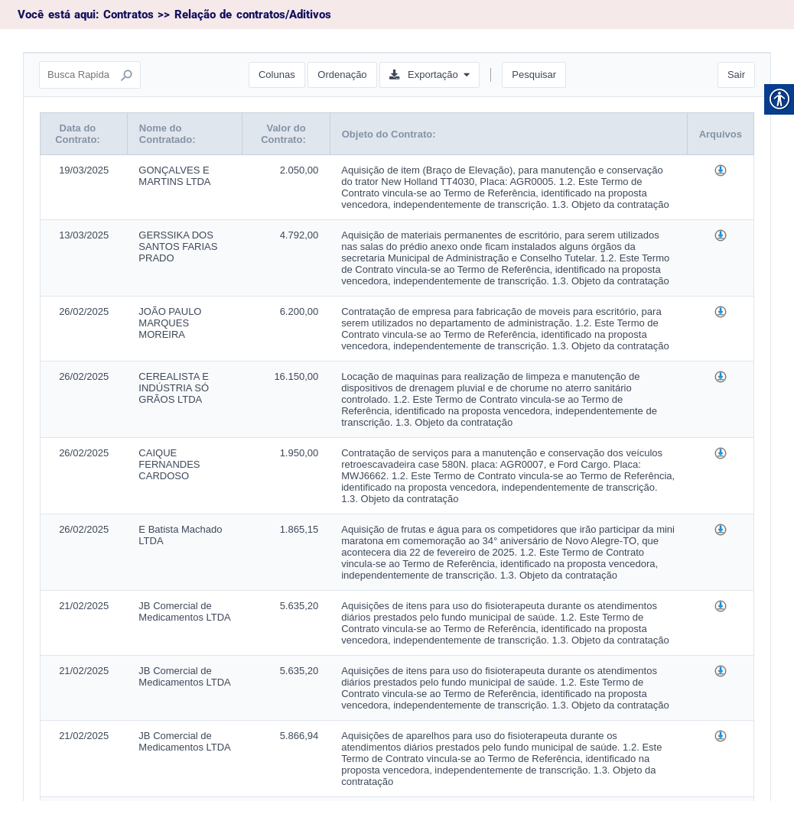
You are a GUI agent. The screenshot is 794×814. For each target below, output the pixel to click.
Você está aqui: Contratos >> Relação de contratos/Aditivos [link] (174, 14)
